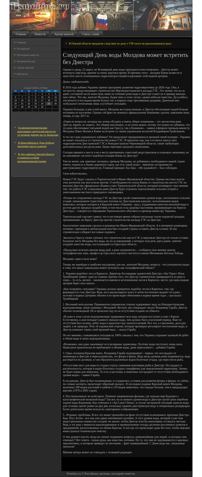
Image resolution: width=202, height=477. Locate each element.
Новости (40, 34)
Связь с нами (90, 34)
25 (49, 104)
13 (15, 100)
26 (55, 104)
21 (22, 104)
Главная (21, 34)
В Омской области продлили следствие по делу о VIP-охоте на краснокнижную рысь (120, 43)
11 (49, 97)
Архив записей (64, 34)
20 (15, 104)
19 (55, 100)
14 (22, 100)
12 (55, 97)
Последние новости (28, 54)
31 (42, 107)
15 (29, 100)
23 (35, 104)
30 (35, 107)
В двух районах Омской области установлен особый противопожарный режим (35, 158)
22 (29, 104)
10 (42, 97)
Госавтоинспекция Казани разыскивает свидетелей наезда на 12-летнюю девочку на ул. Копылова (37, 131)
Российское (23, 48)
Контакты (22, 73)
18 (49, 100)
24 (42, 104)
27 (15, 107)
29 (29, 107)
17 (42, 100)
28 (22, 107)
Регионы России (26, 61)
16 (35, 100)
